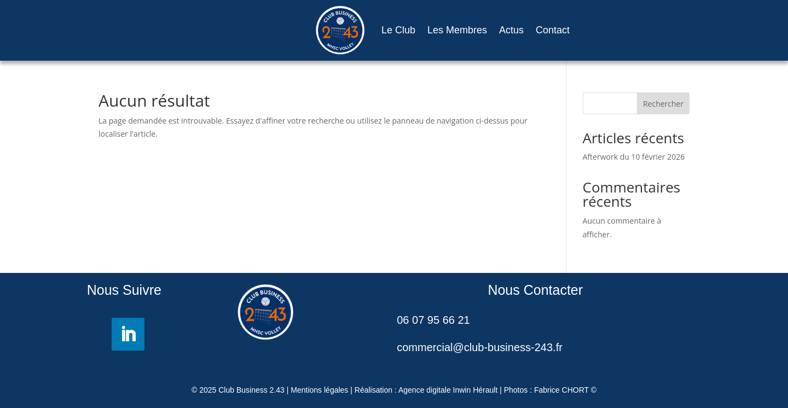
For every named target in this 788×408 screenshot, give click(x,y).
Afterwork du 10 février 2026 (634, 156)
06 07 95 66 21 (433, 320)
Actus (511, 30)
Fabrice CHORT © (565, 390)
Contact (553, 30)
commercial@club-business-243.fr (480, 347)
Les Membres (457, 30)
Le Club (398, 30)
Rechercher (663, 103)
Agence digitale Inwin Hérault (447, 390)
